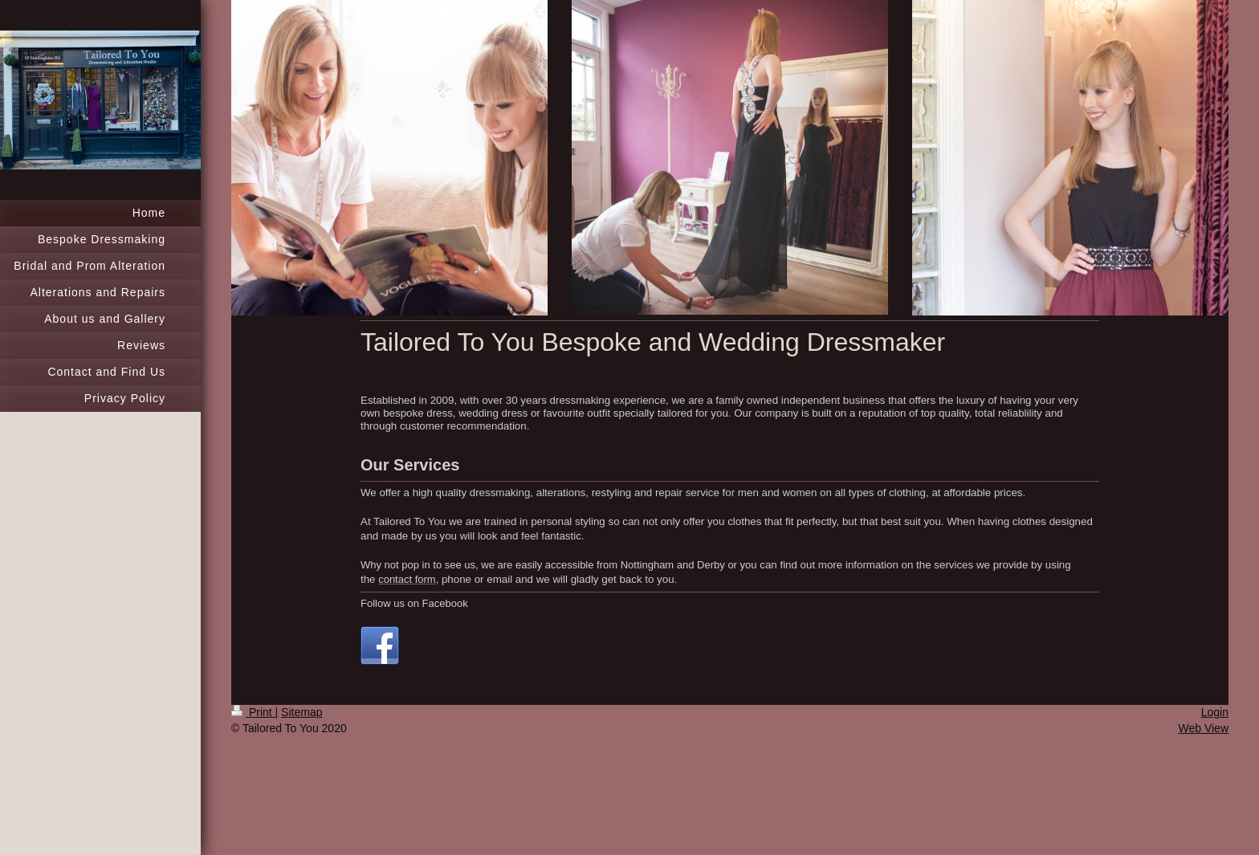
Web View (1203, 728)
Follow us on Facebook (414, 603)
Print (253, 712)
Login (1214, 712)
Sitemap (301, 712)
